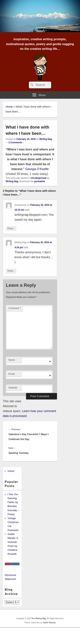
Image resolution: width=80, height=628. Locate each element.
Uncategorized (38, 178)
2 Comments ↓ (16, 142)
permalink (39, 181)
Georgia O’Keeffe (36, 169)
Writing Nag (45, 139)
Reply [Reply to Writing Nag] (11, 271)
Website (12, 387)
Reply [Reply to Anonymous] (11, 228)
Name (11, 359)
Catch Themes (49, 623)
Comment (14, 308)
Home (9, 106)
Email (11, 373)
